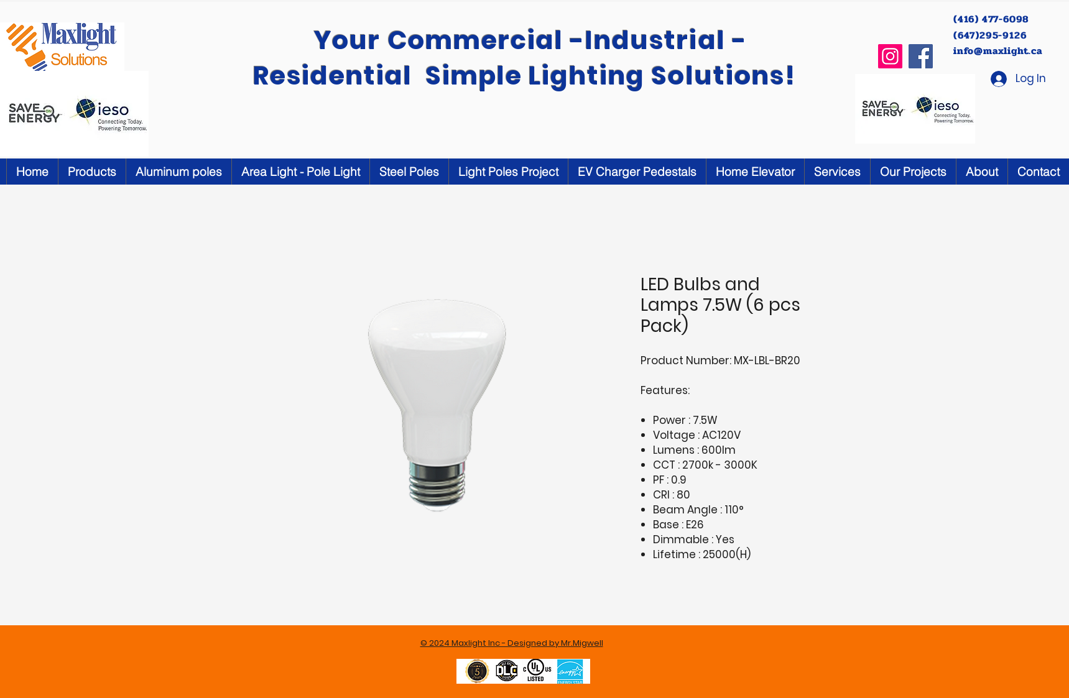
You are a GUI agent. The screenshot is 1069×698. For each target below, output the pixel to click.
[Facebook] (921, 56)
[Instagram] (890, 56)
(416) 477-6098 (992, 19)
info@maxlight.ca (997, 50)
